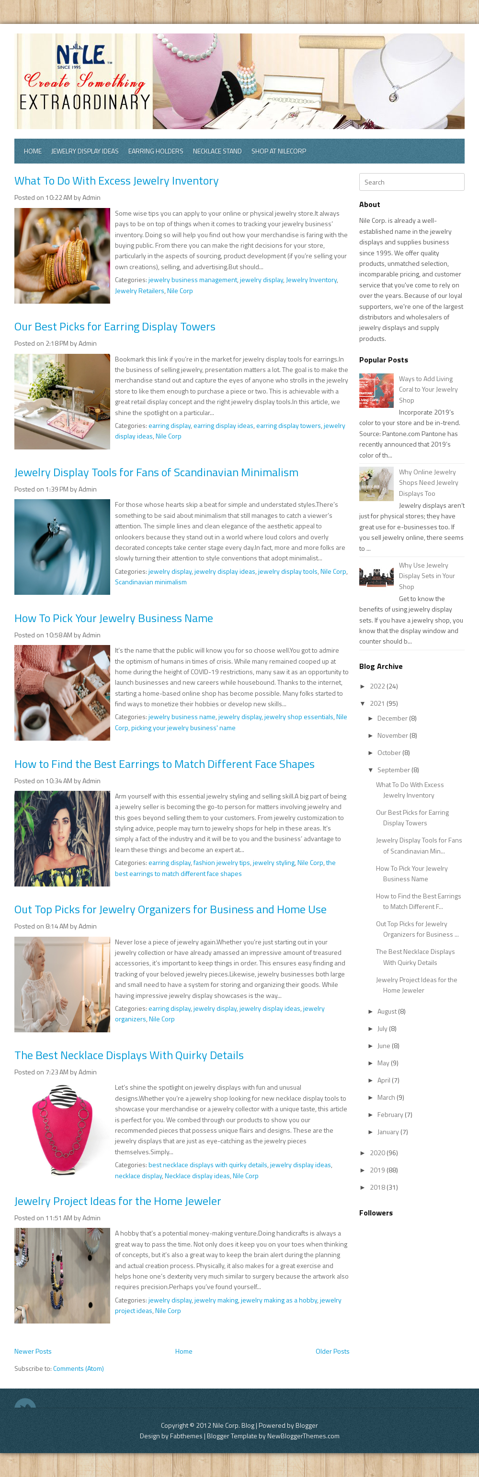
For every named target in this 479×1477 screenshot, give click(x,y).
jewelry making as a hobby (279, 1300)
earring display (169, 425)
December (393, 718)
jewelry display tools (288, 571)
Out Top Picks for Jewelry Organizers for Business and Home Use (170, 909)
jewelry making (216, 1300)
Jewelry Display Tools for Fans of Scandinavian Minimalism (156, 472)
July (383, 1028)
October (389, 752)
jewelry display (261, 279)
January (388, 1132)
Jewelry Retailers (139, 290)
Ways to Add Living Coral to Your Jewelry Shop (428, 389)
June (384, 1045)
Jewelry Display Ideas (85, 151)
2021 (378, 703)
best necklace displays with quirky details (207, 1165)
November (393, 735)
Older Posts (333, 1351)
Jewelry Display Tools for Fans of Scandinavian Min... (419, 845)
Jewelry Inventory (311, 279)
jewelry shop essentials (298, 716)
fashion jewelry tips (222, 862)
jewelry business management (192, 279)
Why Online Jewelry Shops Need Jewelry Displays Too (428, 482)
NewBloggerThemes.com (303, 1436)
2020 (378, 1153)
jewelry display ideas (224, 571)
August (387, 1011)
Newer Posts (33, 1351)
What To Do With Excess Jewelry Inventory (116, 180)
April (384, 1080)
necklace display (138, 1176)
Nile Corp (180, 290)
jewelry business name (182, 716)
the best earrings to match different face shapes (225, 867)
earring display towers (288, 425)
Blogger (307, 1425)
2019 (378, 1170)
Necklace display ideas (197, 1176)
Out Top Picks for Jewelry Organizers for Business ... (417, 929)
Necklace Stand (217, 151)
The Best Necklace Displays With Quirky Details (129, 1054)
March (387, 1097)
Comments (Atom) (78, 1368)
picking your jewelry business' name (183, 727)
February (391, 1114)
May (384, 1063)
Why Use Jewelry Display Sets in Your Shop (427, 575)
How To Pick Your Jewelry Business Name (113, 617)
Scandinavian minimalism (151, 582)
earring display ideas (223, 425)
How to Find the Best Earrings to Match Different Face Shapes (164, 763)
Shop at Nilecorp (278, 151)
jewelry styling (274, 862)
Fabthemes (186, 1436)
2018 (378, 1187)
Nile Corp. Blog (234, 1425)
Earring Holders (155, 151)
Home (33, 151)
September (394, 770)
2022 (378, 686)
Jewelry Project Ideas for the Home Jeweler (117, 1200)
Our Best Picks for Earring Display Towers (115, 326)
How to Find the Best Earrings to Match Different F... (418, 901)
